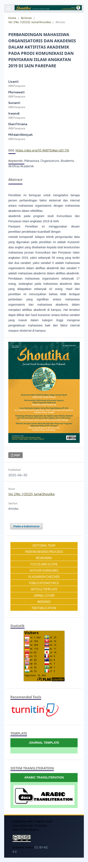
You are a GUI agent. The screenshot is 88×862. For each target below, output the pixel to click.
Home (12, 18)
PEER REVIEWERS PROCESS (44, 551)
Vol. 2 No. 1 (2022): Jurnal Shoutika (29, 22)
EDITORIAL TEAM (44, 545)
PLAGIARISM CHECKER (44, 576)
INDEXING (44, 601)
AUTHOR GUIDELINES (44, 570)
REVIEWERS (44, 558)
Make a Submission (26, 526)
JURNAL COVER (44, 595)
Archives (26, 18)
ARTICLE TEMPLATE (44, 589)
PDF (17, 455)
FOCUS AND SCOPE (44, 564)
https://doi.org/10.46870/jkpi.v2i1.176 (42, 150)
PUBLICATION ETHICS (44, 583)
